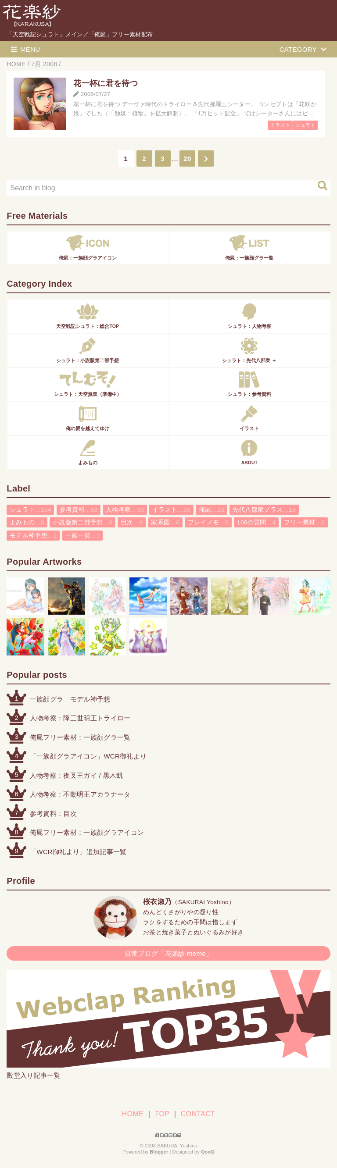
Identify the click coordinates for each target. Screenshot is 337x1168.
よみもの (27, 522)
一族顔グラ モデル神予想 (70, 699)
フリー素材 (304, 522)
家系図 (165, 522)
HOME (132, 1114)
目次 (132, 522)
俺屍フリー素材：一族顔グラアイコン (87, 832)
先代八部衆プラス (264, 509)
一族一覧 (82, 535)
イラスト (280, 125)
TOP (162, 1114)
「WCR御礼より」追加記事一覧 (78, 851)
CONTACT (198, 1114)
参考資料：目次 (53, 813)
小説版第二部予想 (82, 522)
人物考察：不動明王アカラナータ (80, 794)
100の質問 (256, 522)
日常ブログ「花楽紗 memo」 (169, 953)
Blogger (159, 1151)
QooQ (208, 1151)
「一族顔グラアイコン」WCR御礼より (88, 756)
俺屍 (211, 509)
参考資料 (79, 509)
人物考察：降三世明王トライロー (80, 718)
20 (187, 158)
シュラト (305, 125)
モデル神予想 (33, 535)
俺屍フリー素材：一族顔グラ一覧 (80, 737)
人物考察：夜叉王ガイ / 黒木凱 (76, 775)
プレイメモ (208, 522)
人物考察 (125, 509)
